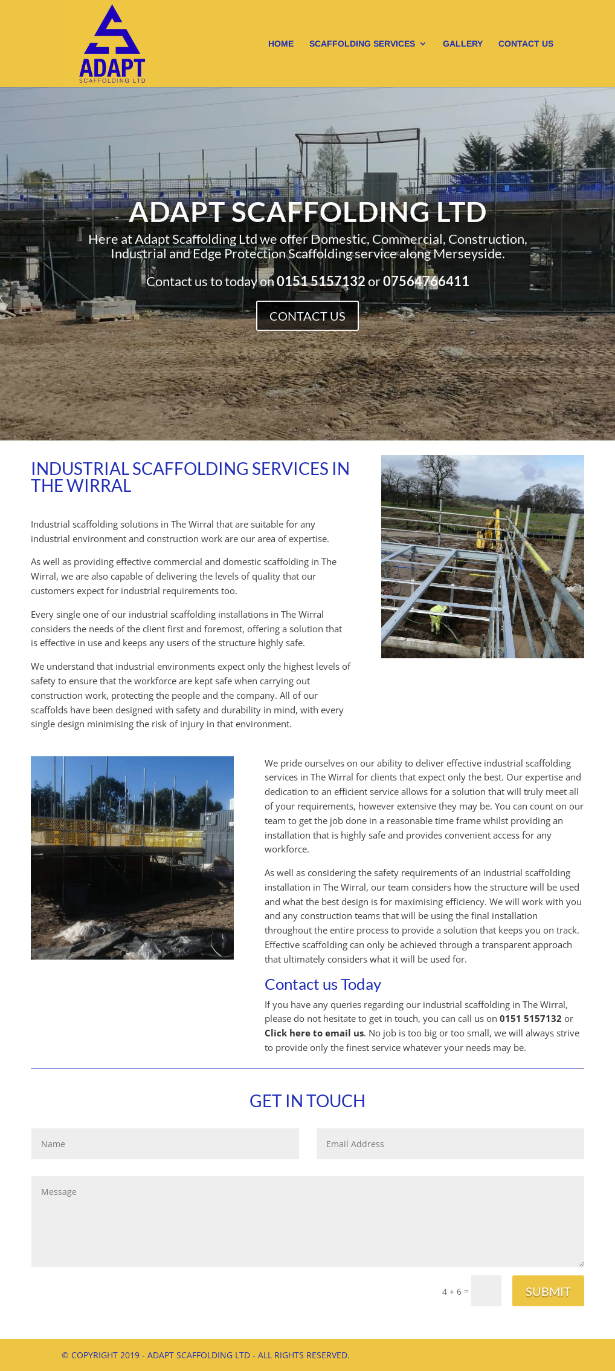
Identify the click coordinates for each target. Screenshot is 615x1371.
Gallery (463, 43)
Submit (548, 1291)
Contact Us (307, 321)
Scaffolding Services (362, 43)
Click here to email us (314, 1033)
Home (281, 43)
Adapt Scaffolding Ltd (307, 229)
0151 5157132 (531, 1018)
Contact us (525, 43)
